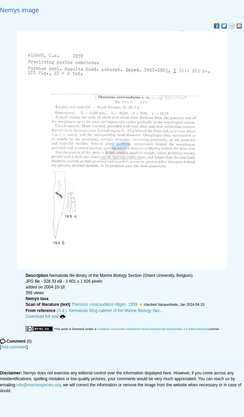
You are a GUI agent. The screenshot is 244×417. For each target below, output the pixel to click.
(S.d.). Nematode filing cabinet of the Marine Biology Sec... (110, 310)
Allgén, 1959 (104, 304)
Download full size (45, 316)
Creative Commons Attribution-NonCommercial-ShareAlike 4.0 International (151, 329)
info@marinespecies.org (38, 385)
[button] (140, 304)
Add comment (13, 347)
